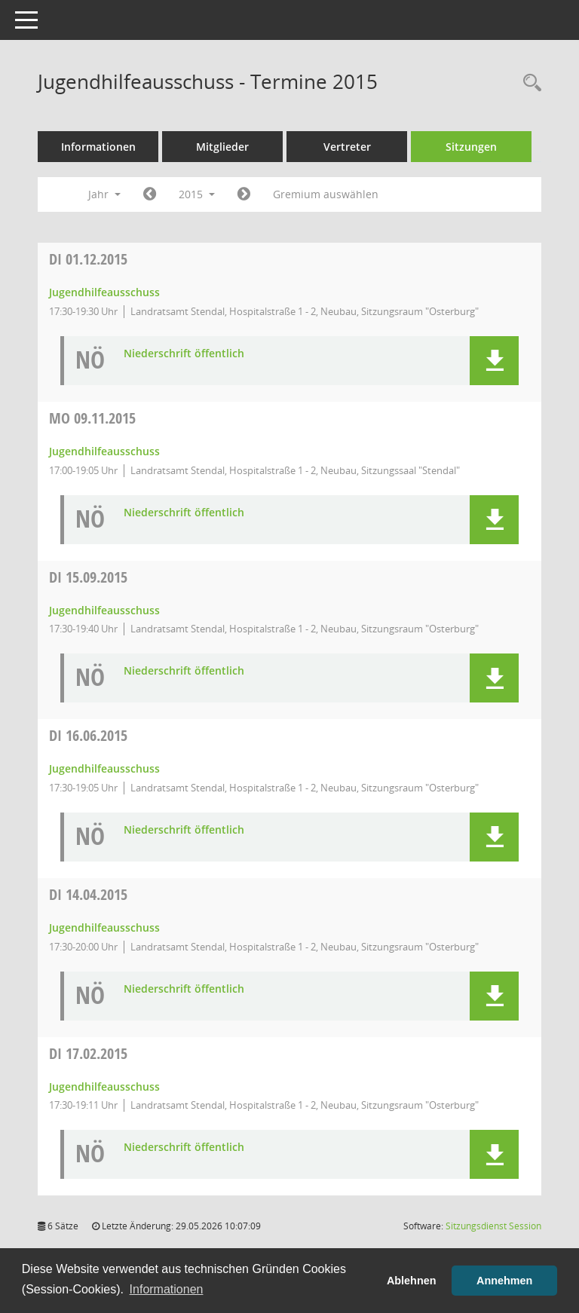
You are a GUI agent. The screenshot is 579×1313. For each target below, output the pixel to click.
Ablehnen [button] (412, 1281)
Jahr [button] (104, 194)
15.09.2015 (88, 577)
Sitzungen (471, 146)
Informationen (98, 146)
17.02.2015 (88, 1053)
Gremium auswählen (325, 194)
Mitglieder (222, 146)
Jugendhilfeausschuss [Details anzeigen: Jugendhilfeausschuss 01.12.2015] (104, 292)
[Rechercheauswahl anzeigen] (528, 83)
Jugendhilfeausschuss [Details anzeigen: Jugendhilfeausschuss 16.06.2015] (104, 768)
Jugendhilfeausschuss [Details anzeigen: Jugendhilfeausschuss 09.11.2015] (104, 451)
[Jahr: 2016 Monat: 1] (244, 194)
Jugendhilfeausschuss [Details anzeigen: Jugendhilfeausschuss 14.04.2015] (104, 927)
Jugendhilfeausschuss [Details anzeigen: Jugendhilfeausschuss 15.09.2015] (104, 610)
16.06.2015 (88, 735)
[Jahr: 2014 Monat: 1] (149, 194)
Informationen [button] (167, 1289)
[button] (494, 360)
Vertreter (347, 146)
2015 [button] (197, 194)
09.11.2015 (92, 418)
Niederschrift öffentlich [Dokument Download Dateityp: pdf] (184, 353)
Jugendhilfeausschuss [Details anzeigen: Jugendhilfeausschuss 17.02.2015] (104, 1086)
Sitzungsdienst (493, 1226)
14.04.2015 (88, 894)
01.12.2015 (88, 259)
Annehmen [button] (504, 1281)
